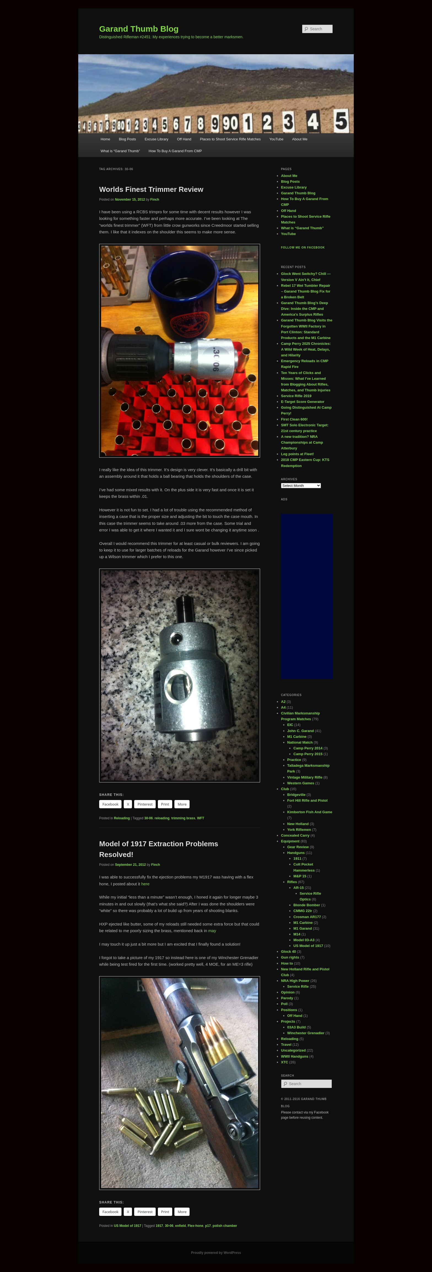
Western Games (300, 783)
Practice (294, 760)
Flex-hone (195, 1226)
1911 (297, 858)
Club (285, 789)
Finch (154, 199)
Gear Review (298, 847)
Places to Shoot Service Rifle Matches (230, 139)
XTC (284, 1062)
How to (287, 963)
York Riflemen (299, 830)
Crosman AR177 (307, 917)
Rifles (292, 882)
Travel (286, 1044)
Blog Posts (127, 139)
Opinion (288, 992)
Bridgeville (296, 795)
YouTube (276, 139)
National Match (300, 742)
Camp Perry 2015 (308, 754)
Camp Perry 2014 (308, 748)
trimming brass (183, 818)
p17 (208, 1226)
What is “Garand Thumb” (120, 151)
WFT (200, 818)
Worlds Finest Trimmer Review (151, 189)
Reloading (122, 818)
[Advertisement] (307, 596)
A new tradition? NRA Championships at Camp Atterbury (302, 442)
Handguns (296, 853)
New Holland (298, 824)
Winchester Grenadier (306, 1033)
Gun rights (290, 957)
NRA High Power (295, 981)
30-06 (148, 818)
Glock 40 (288, 951)
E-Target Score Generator (302, 402)
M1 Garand (302, 928)
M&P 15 (299, 876)
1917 (159, 1226)
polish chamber (225, 1226)
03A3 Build (296, 1027)
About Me (299, 139)
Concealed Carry (295, 835)
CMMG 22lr (302, 911)
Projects (288, 1021)
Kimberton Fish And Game (309, 812)
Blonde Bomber (306, 905)
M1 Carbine (297, 737)
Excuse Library (156, 139)
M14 (296, 934)
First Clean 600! (294, 419)
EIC (290, 725)
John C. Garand (300, 731)
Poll (284, 1004)
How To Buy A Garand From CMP (175, 151)
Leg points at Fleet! (297, 454)
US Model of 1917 (127, 1226)
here (145, 883)
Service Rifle (298, 986)
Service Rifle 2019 (296, 396)
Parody (287, 998)
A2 (283, 702)
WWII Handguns (294, 1056)
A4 (283, 707)
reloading (162, 818)
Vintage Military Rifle (305, 777)
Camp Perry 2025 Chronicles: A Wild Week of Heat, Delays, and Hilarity (306, 349)
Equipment (290, 841)
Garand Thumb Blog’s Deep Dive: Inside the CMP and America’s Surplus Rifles (304, 308)
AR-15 (298, 888)
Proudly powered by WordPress (216, 1253)
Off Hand (184, 139)
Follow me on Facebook (303, 247)
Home (105, 139)
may (212, 930)
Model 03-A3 (304, 940)
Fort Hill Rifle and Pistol (307, 800)
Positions (289, 1010)
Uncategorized (293, 1050)
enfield (180, 1226)
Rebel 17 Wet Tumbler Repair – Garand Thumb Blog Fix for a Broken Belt (305, 291)
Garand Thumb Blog (139, 28)
